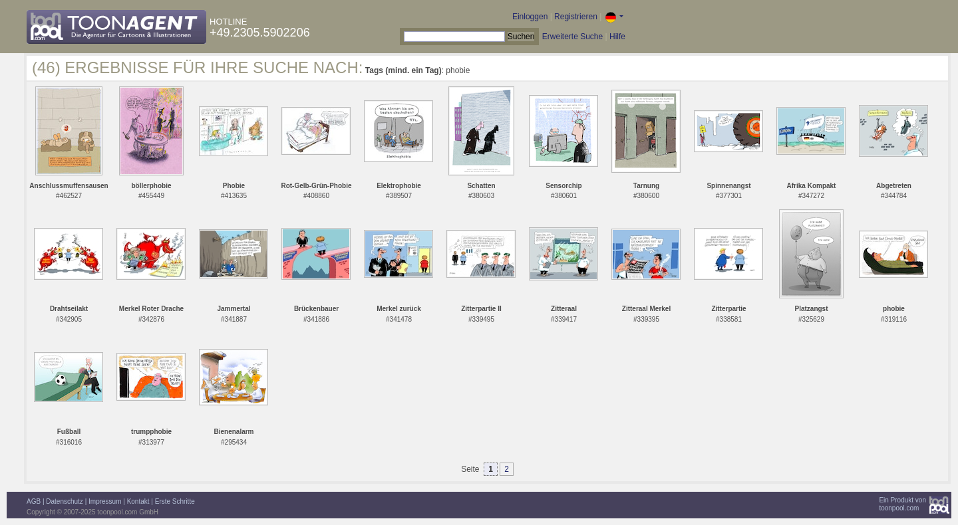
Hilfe (617, 36)
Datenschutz (64, 501)
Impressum (104, 501)
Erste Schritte (175, 501)
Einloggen (530, 16)
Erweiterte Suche (572, 36)
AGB (34, 501)
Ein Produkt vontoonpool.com (902, 504)
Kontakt (138, 501)
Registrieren (575, 16)
